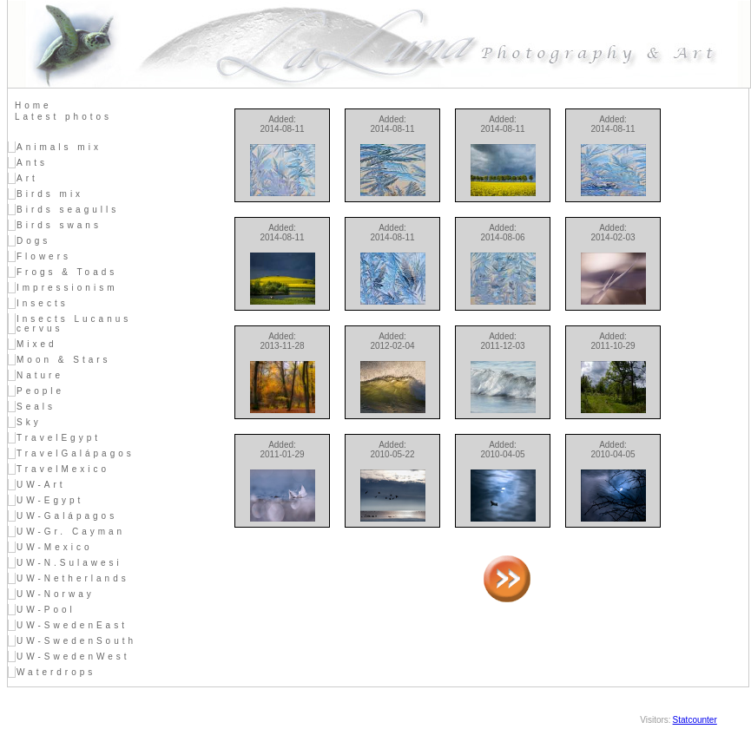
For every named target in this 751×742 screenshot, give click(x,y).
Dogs (33, 241)
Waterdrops (56, 672)
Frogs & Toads (66, 272)
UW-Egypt (49, 500)
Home (33, 105)
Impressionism (66, 287)
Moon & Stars (63, 359)
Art (27, 178)
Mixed (36, 344)
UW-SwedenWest (73, 656)
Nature (39, 375)
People (40, 391)
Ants (32, 162)
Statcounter (695, 720)
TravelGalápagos (75, 453)
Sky (29, 422)
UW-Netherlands (72, 578)
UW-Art (41, 484)
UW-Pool (46, 609)
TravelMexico (62, 469)
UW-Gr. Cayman (70, 531)
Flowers (43, 256)
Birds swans (59, 225)
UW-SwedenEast (72, 625)
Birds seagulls (67, 209)
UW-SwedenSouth (76, 641)
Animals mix (59, 147)
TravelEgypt (58, 438)
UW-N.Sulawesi (69, 563)
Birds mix (49, 194)
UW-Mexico (54, 547)
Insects (42, 303)
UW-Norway (55, 594)
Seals (36, 406)
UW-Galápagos (66, 516)
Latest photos (63, 116)
